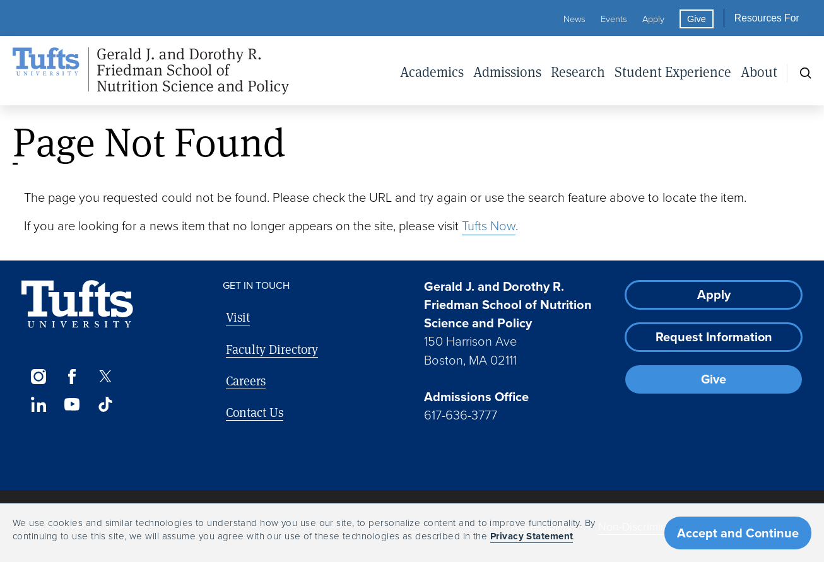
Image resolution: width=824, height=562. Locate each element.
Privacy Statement (532, 536)
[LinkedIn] (38, 404)
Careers (246, 380)
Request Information (714, 336)
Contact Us (254, 412)
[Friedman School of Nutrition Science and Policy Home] (151, 71)
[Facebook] (71, 376)
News (574, 19)
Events (614, 19)
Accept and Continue (738, 533)
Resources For (766, 18)
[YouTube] (71, 404)
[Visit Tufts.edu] (77, 304)
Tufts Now (488, 225)
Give (696, 19)
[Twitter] (105, 376)
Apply (653, 19)
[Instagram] (38, 376)
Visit (238, 316)
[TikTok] (105, 404)
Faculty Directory (272, 349)
